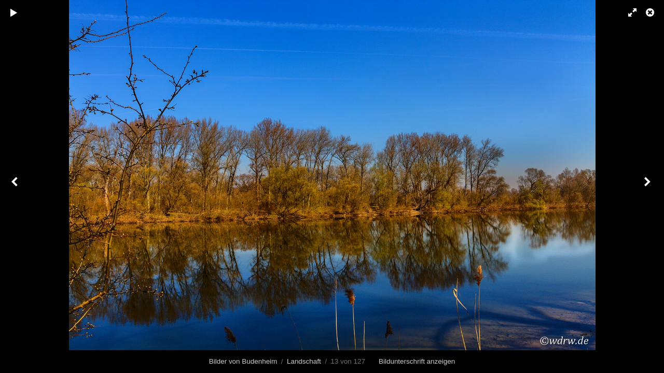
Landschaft (304, 361)
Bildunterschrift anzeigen (417, 361)
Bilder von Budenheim (243, 361)
